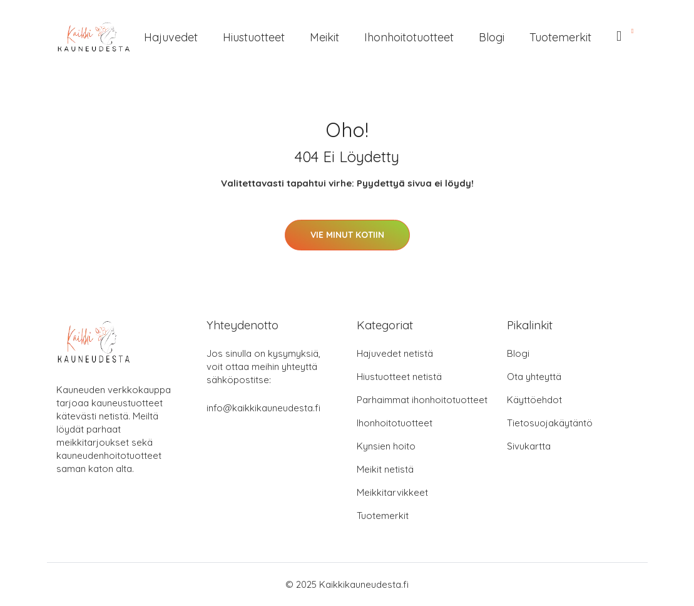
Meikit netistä (385, 469)
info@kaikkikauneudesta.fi (263, 408)
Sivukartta (529, 446)
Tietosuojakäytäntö (550, 423)
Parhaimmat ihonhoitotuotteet (422, 400)
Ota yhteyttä (534, 377)
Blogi (491, 37)
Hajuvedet (171, 37)
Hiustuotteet (254, 37)
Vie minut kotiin (347, 234)
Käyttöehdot (534, 400)
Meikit (324, 37)
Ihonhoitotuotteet (409, 37)
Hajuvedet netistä (395, 353)
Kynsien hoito (386, 446)
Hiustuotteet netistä (399, 377)
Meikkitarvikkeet (392, 492)
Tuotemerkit (560, 37)
